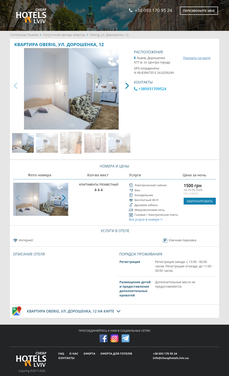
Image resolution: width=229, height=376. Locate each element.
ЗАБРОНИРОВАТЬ (200, 201)
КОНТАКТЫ (66, 358)
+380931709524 (150, 88)
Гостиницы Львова (24, 35)
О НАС (74, 354)
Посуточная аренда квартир (64, 35)
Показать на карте (197, 58)
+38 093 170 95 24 (150, 10)
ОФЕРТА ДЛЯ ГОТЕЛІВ (116, 354)
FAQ (61, 354)
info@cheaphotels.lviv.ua (171, 358)
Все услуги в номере (146, 219)
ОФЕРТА (89, 354)
